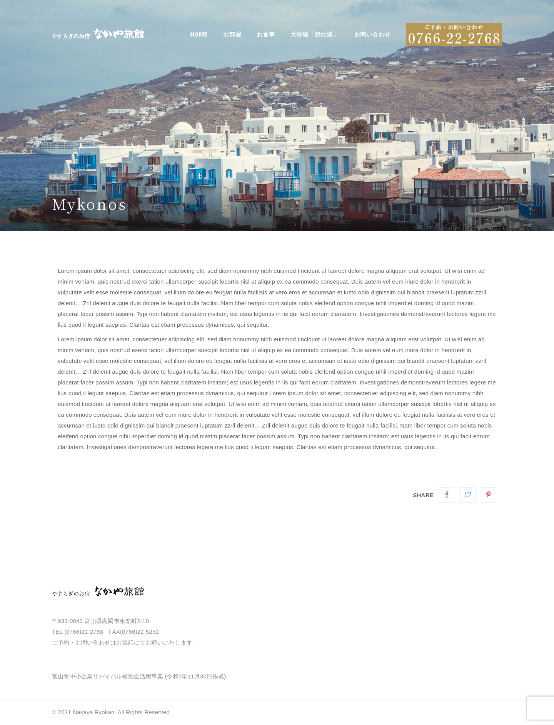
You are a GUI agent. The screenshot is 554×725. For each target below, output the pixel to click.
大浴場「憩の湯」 (314, 34)
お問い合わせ (372, 34)
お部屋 (232, 34)
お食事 (266, 34)
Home (199, 34)
